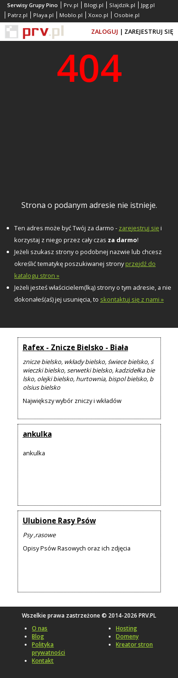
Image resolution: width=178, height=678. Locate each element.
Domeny (127, 636)
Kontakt (43, 661)
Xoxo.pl (98, 15)
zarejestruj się (139, 228)
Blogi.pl (93, 5)
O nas (39, 628)
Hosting (126, 628)
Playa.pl (43, 15)
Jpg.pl (148, 5)
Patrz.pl (18, 15)
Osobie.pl (127, 15)
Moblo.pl (71, 15)
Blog (38, 636)
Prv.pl (71, 5)
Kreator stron (134, 644)
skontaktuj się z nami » (132, 299)
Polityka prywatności (48, 648)
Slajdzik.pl (122, 5)
